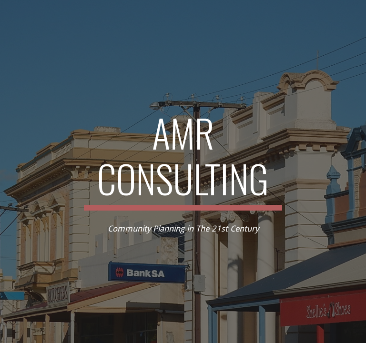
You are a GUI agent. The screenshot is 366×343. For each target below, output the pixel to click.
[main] (182, 160)
